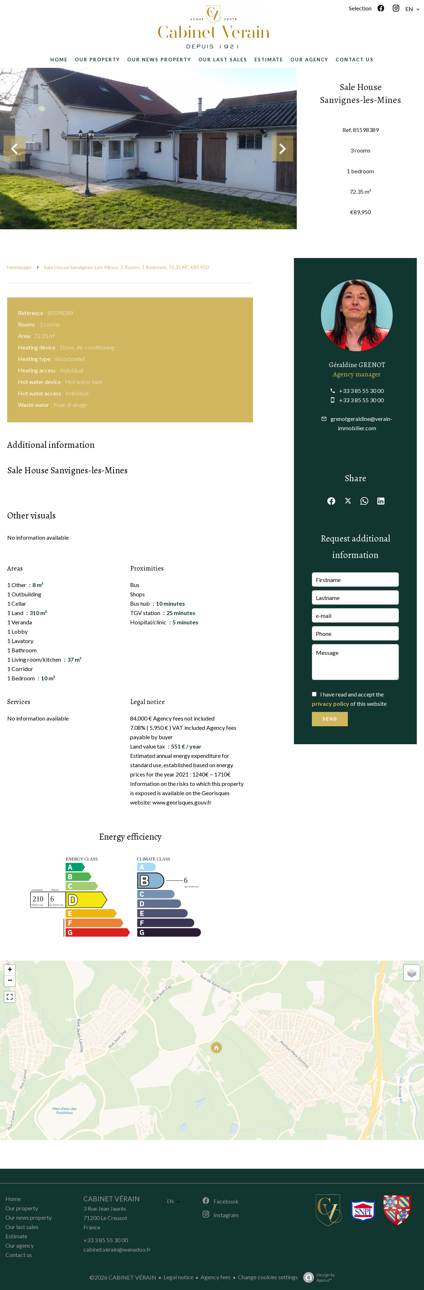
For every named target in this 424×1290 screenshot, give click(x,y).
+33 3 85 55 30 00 (361, 390)
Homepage (19, 267)
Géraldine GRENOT (357, 364)
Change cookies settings (268, 1276)
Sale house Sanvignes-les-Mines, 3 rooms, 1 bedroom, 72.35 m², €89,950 (126, 267)
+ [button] (10, 970)
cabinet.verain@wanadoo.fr (117, 1249)
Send (329, 719)
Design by (317, 1277)
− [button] (10, 981)
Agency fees (216, 1276)
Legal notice (178, 1276)
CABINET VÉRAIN (111, 1199)
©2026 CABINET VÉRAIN (122, 1277)
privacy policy (330, 703)
